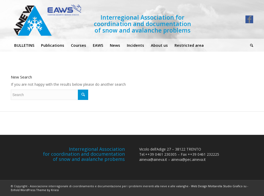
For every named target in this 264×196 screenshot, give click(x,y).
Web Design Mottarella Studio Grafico (217, 186)
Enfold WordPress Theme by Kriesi (35, 190)
